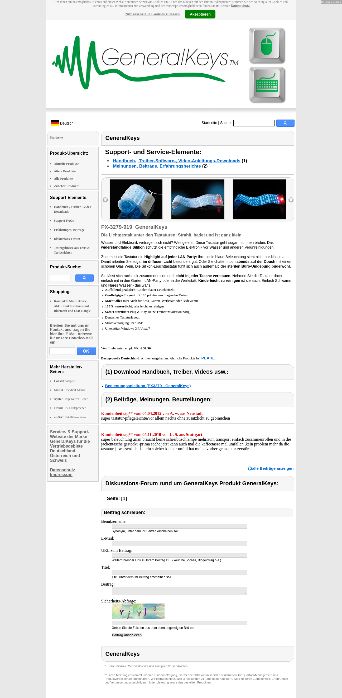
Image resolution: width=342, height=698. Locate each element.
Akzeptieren (200, 14)
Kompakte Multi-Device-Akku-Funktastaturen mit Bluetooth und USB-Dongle (72, 305)
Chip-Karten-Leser (71, 399)
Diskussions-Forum (67, 239)
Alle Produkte (63, 179)
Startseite (209, 123)
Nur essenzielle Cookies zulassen (152, 14)
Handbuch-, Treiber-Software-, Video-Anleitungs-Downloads (176, 160)
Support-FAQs (64, 220)
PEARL (208, 358)
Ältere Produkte (65, 171)
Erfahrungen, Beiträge (69, 230)
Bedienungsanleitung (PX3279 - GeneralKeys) (148, 385)
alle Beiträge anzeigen (273, 468)
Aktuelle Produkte (66, 164)
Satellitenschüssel (71, 417)
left (105, 199)
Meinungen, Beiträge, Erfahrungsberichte (157, 166)
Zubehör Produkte (66, 186)
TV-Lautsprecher (70, 408)
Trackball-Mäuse (70, 390)
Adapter (64, 381)
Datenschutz (240, 6)
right (290, 199)
